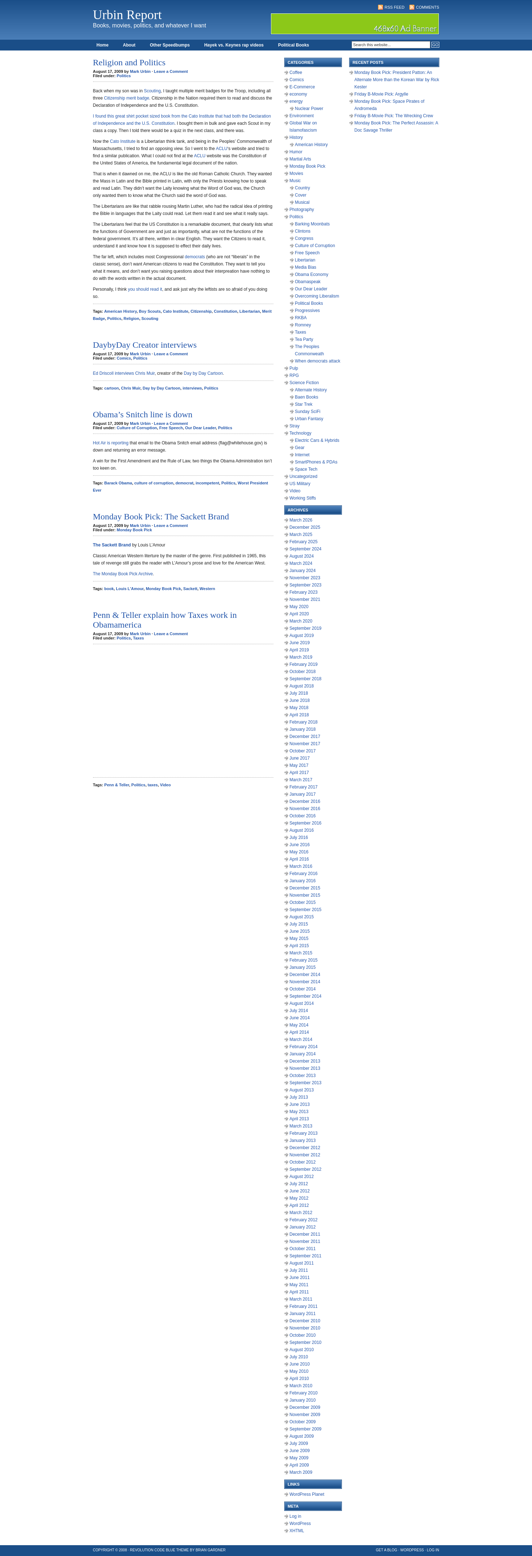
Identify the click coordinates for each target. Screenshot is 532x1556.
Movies (296, 173)
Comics (124, 358)
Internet (302, 454)
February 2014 (304, 1046)
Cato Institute (123, 141)
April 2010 (299, 1378)
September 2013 (306, 1082)
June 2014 (300, 1017)
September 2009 (306, 1429)
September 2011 (306, 1255)
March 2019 (301, 657)
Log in (296, 1516)
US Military (300, 483)
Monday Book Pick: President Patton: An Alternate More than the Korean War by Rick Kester (397, 79)
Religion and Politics (129, 62)
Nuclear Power (309, 108)
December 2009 (305, 1407)
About (129, 45)
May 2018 (299, 707)
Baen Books (306, 397)
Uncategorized (303, 476)
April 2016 (299, 859)
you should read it (145, 289)
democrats (195, 256)
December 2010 (305, 1320)
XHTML (297, 1530)
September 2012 (306, 1169)
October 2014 (303, 989)
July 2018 (299, 693)
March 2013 (301, 1126)
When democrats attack (317, 361)
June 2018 (300, 700)
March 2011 (301, 1299)
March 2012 (301, 1212)
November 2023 (305, 577)
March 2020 (301, 621)
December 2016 (305, 801)
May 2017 (299, 765)
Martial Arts (300, 159)
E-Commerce (302, 86)
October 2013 (303, 1075)
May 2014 (299, 1025)
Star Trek (304, 404)
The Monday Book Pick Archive (123, 573)
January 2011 (303, 1313)
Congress (304, 238)
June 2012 (300, 1191)
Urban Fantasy (309, 418)
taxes (153, 785)
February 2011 (304, 1306)
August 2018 (302, 686)
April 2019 (299, 649)
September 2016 (306, 823)
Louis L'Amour (130, 588)
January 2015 (303, 967)
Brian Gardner (210, 1550)
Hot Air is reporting (111, 442)
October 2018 (303, 671)
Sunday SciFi (308, 411)
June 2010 (300, 1364)
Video (165, 785)
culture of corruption (153, 483)
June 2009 (300, 1450)
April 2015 (299, 945)
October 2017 (303, 750)
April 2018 (299, 714)
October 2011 (303, 1248)
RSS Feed (394, 7)
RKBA (301, 317)
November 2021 (305, 599)
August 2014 (302, 1003)
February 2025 (304, 541)
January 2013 (303, 1140)
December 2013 (305, 1061)
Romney (303, 325)
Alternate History (311, 389)
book (109, 588)
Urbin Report (127, 15)
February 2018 (304, 722)
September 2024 (306, 548)
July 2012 (299, 1183)
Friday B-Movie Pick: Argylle (381, 94)
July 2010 (299, 1356)
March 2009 (301, 1472)
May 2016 (299, 851)
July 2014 (299, 1010)
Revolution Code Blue (152, 1550)
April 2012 (299, 1205)
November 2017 (305, 743)
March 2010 (301, 1385)
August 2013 (302, 1090)
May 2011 (299, 1284)
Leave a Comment (171, 71)
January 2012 (303, 1227)
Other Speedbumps (170, 45)
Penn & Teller (116, 785)
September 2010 (306, 1342)
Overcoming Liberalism (317, 296)
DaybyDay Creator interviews (145, 345)
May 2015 (299, 938)
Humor (296, 151)
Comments (427, 7)
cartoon (111, 388)
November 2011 (305, 1241)
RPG (294, 375)
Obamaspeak (308, 281)
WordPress (300, 1523)
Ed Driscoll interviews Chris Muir (124, 373)
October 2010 (303, 1335)
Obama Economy (312, 274)
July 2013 (299, 1097)
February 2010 (304, 1392)
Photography (302, 209)
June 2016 (300, 844)
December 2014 (305, 974)
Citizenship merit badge (126, 98)
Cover (301, 195)
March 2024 (301, 563)
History (296, 137)
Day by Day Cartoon (203, 373)
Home (103, 45)
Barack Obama (118, 483)
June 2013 (300, 1104)
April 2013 (299, 1118)
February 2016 (304, 873)
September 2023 (306, 585)
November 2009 (305, 1414)
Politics (124, 76)
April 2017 (299, 772)
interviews (192, 388)
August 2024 (302, 556)
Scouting (152, 90)
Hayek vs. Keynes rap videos (234, 45)
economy (298, 94)
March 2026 (301, 520)
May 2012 (299, 1198)
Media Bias (305, 267)
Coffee (296, 72)
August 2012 (302, 1176)
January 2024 (303, 570)
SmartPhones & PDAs (316, 462)
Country (302, 187)
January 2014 (303, 1053)
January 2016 (303, 880)
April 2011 (299, 1292)
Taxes (138, 638)
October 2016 (303, 815)
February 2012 (304, 1219)
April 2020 (299, 613)
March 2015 (301, 952)
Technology (301, 433)
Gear (300, 447)
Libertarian (249, 311)
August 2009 (302, 1436)
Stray (295, 425)
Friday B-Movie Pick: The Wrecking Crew (394, 115)
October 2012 (303, 1162)
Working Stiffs (303, 498)
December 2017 (305, 736)
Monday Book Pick (134, 530)
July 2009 (299, 1443)
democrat (185, 483)
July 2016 (299, 837)
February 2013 (304, 1133)
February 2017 (304, 787)
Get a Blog (386, 1550)
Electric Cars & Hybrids (317, 440)
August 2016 (302, 830)
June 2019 (300, 642)
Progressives (307, 310)
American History (120, 311)
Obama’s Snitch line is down (143, 414)
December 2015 (305, 888)
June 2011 (300, 1277)
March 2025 (301, 534)
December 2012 (305, 1147)
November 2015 (305, 895)
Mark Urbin (140, 71)
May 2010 (299, 1371)
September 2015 (306, 909)
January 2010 (303, 1400)
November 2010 (305, 1328)
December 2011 (305, 1234)
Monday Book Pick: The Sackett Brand (161, 516)
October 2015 (303, 902)
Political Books (293, 45)
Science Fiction (304, 382)
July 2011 (299, 1270)
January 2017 (303, 794)
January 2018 (303, 729)
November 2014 (305, 981)
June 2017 (300, 758)
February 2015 (304, 960)
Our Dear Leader (200, 428)
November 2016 (305, 808)
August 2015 (302, 916)
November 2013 (305, 1068)
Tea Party (304, 339)
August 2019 (302, 635)
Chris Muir (131, 388)
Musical (302, 202)
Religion (131, 318)
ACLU (221, 148)
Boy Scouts (150, 311)
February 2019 (304, 664)
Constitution (225, 311)
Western (207, 588)
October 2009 (303, 1421)
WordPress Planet (307, 1494)
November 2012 (305, 1154)
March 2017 (301, 779)
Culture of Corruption (137, 428)
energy (296, 101)
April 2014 (299, 1032)
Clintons (303, 231)
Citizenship (201, 311)
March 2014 (301, 1039)
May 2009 (299, 1457)
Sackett (190, 588)
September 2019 (306, 628)
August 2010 (302, 1349)
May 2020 (299, 606)
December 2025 (305, 527)
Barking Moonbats (312, 224)
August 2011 (302, 1263)
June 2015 (300, 931)
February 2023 (304, 592)
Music (295, 180)
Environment (302, 115)
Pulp (294, 368)
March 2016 (301, 866)
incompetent (207, 483)
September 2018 (306, 678)
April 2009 (299, 1465)
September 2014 (306, 996)
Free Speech (171, 428)
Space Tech (306, 469)
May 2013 (299, 1111)
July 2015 (299, 924)
